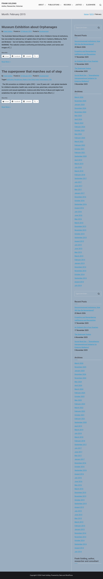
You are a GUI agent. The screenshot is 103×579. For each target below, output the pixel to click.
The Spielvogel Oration (83, 68)
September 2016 (81, 204)
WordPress (69, 575)
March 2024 (79, 123)
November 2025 (80, 101)
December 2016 (80, 197)
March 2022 (79, 141)
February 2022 (80, 145)
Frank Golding (9, 3)
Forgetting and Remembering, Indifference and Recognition (85, 52)
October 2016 (79, 201)
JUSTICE (79, 4)
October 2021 (79, 149)
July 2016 (78, 212)
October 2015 (79, 234)
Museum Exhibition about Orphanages (29, 27)
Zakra (61, 575)
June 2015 (78, 249)
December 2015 (80, 226)
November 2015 (80, 230)
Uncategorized (43, 31)
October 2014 (79, 274)
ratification (10, 79)
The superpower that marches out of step (32, 71)
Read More (6, 62)
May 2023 (78, 134)
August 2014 (79, 282)
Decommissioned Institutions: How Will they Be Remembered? (87, 42)
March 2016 (79, 223)
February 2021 (80, 153)
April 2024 (78, 119)
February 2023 (80, 138)
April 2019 (78, 160)
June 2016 (78, 215)
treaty (37, 79)
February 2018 (80, 175)
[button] (45, 4)
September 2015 (81, 238)
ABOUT (42, 4)
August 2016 (79, 208)
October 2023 (79, 130)
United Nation (44, 79)
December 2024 (80, 108)
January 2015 (79, 263)
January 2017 (79, 193)
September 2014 (81, 278)
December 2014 (80, 267)
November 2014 (80, 271)
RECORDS (68, 4)
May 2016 (78, 219)
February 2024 (80, 127)
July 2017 (78, 182)
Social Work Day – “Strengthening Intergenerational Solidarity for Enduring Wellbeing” (87, 78)
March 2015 (79, 256)
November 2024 (80, 112)
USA (50, 79)
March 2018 (79, 171)
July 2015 (78, 245)
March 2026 (79, 97)
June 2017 (78, 186)
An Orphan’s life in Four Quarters (86, 61)
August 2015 (79, 241)
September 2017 (81, 178)
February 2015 (80, 260)
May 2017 (78, 189)
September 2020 (81, 156)
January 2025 (79, 105)
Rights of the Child (29, 79)
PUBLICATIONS (54, 4)
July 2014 (78, 285)
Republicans (18, 79)
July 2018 (78, 167)
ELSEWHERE (90, 5)
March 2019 (79, 164)
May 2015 (78, 252)
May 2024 (78, 116)
